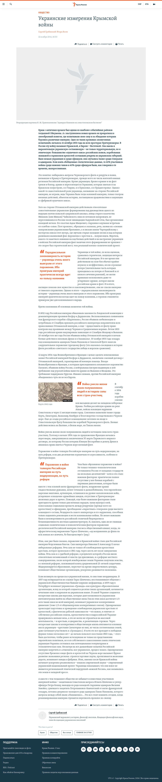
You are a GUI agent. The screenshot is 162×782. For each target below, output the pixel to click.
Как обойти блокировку (13, 772)
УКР (139, 4)
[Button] (80, 44)
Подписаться (8, 758)
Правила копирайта (51, 758)
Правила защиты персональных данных (60, 772)
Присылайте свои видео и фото (17, 748)
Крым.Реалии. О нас (51, 748)
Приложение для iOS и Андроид (17, 753)
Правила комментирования (54, 753)
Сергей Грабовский (47, 32)
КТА (146, 4)
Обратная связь (49, 763)
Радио (6, 763)
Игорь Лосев (62, 32)
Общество (43, 13)
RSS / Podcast (9, 768)
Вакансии (46, 768)
